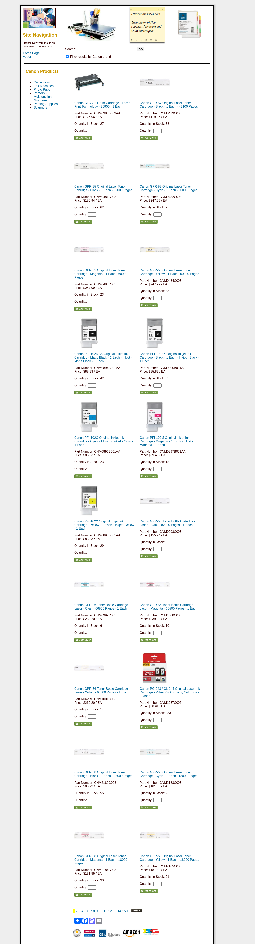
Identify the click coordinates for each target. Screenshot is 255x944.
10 (100, 911)
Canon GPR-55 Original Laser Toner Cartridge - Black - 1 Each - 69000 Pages (103, 188)
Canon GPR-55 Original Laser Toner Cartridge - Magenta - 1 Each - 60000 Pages (100, 274)
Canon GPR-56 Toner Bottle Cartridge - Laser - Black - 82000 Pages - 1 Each (167, 523)
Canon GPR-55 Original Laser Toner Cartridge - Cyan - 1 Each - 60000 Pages (168, 188)
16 (128, 911)
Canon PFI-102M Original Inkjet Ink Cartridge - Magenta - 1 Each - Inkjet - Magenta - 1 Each (166, 441)
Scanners (40, 107)
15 (124, 911)
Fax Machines (44, 86)
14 (119, 911)
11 (105, 911)
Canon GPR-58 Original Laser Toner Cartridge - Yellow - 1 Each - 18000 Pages (169, 857)
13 (114, 911)
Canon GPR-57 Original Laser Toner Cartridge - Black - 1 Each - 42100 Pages (169, 104)
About (27, 56)
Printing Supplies (46, 104)
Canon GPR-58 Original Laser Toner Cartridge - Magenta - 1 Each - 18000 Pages (100, 859)
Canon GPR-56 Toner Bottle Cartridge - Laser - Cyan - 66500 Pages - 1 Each (102, 606)
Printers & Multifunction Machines (43, 96)
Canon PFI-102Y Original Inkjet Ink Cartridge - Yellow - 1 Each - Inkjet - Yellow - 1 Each (104, 525)
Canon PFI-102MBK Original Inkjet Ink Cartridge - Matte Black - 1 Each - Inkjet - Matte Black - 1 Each (103, 357)
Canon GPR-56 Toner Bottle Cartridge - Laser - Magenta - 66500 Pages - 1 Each (168, 606)
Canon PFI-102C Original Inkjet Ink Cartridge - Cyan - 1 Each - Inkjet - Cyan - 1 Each (103, 441)
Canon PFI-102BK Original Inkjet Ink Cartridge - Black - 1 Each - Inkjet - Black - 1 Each (169, 357)
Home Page (31, 53)
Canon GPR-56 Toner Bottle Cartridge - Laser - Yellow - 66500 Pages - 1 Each (102, 690)
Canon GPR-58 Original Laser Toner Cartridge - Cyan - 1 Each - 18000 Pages (168, 774)
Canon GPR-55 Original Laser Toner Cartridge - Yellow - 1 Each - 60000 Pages (169, 272)
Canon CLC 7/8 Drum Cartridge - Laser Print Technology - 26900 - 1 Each (102, 104)
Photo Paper (42, 89)
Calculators (42, 82)
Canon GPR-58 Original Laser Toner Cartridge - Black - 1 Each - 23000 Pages (103, 774)
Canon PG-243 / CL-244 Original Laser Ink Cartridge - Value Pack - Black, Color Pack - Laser (170, 692)
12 (110, 911)
